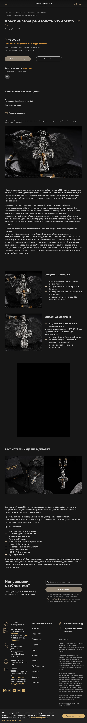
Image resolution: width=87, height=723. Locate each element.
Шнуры (35, 682)
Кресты (35, 628)
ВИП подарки (38, 666)
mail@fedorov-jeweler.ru (16, 648)
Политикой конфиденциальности (59, 599)
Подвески (36, 634)
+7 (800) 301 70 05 (18, 625)
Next (84, 475)
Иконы (35, 661)
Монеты (35, 672)
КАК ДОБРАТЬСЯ (17, 677)
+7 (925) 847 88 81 (17, 632)
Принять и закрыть (73, 716)
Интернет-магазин (42, 623)
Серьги (35, 645)
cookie (72, 699)
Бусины (35, 677)
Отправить (63, 589)
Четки (34, 650)
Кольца (35, 655)
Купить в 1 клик (49, 59)
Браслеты (36, 639)
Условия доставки (17, 113)
